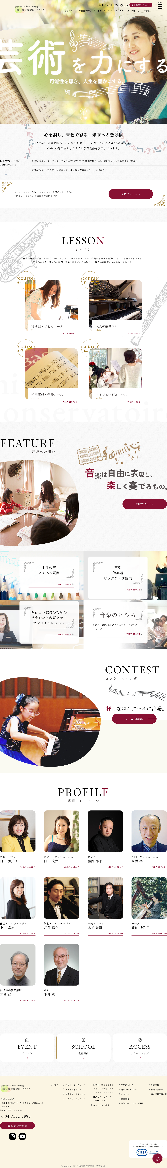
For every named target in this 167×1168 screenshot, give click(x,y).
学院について (127, 1085)
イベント (125, 1094)
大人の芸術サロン (74, 1089)
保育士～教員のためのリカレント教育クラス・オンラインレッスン (103, 1089)
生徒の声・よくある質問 (132, 1103)
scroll (83, 117)
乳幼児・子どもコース (76, 1085)
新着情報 (155, 1085)
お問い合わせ (157, 1089)
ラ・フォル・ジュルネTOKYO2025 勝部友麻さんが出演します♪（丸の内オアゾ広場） (92, 161)
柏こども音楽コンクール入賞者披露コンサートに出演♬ (76, 169)
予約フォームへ (130, 194)
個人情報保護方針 (159, 1094)
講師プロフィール (129, 1089)
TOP (56, 1085)
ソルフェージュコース (75, 1098)
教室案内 (125, 1098)
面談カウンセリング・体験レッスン (102, 1098)
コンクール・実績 (101, 1105)
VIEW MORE (69, 334)
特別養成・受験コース (76, 1094)
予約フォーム (21, 195)
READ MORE (6, 165)
